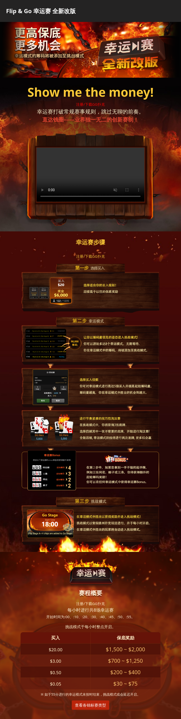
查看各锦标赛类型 (90, 705)
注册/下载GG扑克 (90, 104)
